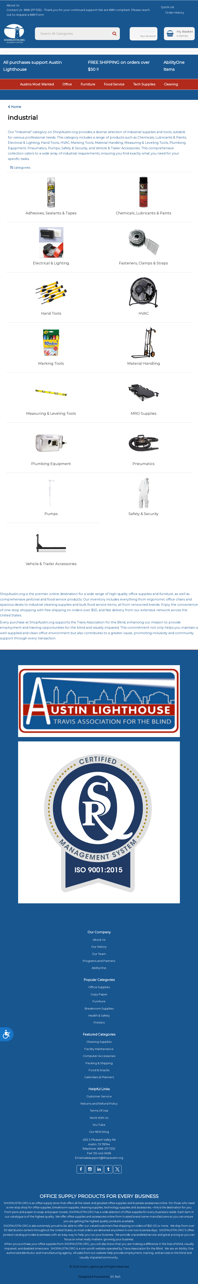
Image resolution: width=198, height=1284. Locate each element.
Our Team (99, 954)
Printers (99, 1022)
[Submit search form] (114, 33)
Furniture (88, 84)
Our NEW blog (99, 1131)
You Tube (99, 1124)
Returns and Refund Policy (99, 1103)
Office (67, 84)
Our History (99, 946)
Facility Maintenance (99, 1049)
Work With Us (99, 1117)
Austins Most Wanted (37, 84)
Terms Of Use (99, 1110)
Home (14, 107)
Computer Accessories (99, 1056)
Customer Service (99, 1096)
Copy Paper (99, 994)
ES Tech (115, 1276)
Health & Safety (99, 1015)
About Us (13, 5)
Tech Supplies (144, 84)
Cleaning (171, 84)
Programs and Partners (99, 961)
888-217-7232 (106, 1148)
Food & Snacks (99, 1070)
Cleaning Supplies (99, 1041)
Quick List (164, 7)
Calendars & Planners (99, 1077)
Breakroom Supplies (99, 1008)
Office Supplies (99, 987)
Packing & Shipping (99, 1063)
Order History (171, 12)
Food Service (114, 84)
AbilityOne (99, 968)
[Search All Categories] (77, 33)
